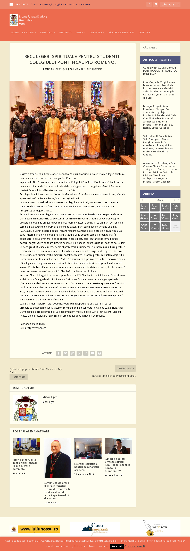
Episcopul (46, 27)
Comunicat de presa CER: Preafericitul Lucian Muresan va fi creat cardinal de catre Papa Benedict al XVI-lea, (57, 490)
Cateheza (96, 27)
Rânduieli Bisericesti (122, 27)
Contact (144, 27)
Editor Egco (60, 68)
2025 (160, 199)
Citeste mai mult (134, 546)
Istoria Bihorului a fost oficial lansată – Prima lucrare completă (26, 464)
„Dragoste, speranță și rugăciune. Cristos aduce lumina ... (61, 4)
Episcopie (28, 27)
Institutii (65, 27)
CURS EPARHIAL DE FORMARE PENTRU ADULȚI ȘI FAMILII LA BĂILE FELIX (160, 70)
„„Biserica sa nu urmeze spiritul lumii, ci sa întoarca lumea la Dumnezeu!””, (117, 464)
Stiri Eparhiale (94, 68)
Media (79, 27)
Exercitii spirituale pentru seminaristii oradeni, (86, 466)
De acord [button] (117, 546)
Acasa (15, 27)
